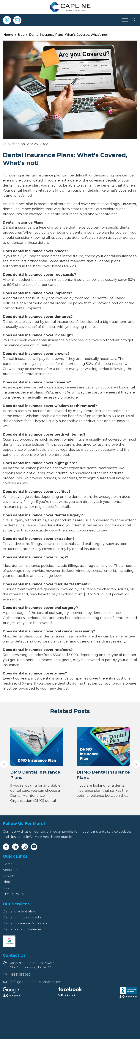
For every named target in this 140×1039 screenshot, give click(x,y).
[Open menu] (125, 20)
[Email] (17, 20)
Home (8, 34)
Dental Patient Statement (23, 929)
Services (9, 876)
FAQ (6, 888)
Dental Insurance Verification (25, 923)
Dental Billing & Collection (24, 917)
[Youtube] (34, 846)
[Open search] (133, 20)
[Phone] (7, 20)
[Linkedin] (15, 846)
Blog (21, 34)
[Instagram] (24, 846)
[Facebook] (6, 846)
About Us (10, 870)
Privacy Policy (13, 894)
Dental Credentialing (19, 911)
